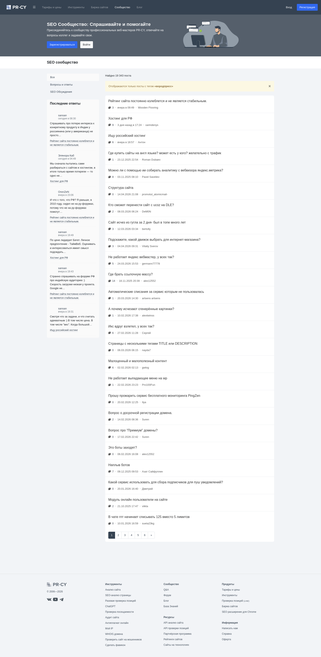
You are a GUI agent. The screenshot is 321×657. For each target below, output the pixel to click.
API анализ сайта (173, 622)
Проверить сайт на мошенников (123, 639)
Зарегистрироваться (62, 44)
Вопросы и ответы (61, 84)
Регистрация (307, 7)
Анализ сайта (113, 589)
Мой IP (109, 628)
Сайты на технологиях (176, 644)
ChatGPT (110, 606)
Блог (139, 7)
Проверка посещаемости (119, 611)
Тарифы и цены (51, 7)
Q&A (166, 589)
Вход (289, 7)
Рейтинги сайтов (173, 639)
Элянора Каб (66, 155)
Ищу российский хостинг (64, 330)
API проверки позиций (176, 628)
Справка (227, 633)
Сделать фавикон (115, 645)
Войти (86, 44)
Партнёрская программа (177, 633)
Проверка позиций (235, 600)
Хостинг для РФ (59, 181)
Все (52, 77)
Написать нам (230, 628)
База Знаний (171, 606)
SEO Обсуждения (61, 91)
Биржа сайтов (99, 7)
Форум (167, 595)
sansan (62, 115)
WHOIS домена (114, 634)
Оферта (226, 639)
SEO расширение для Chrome (239, 611)
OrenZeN (63, 191)
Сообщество (122, 7)
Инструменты (76, 7)
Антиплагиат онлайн (117, 623)
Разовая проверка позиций (120, 600)
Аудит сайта (112, 617)
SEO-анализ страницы (118, 595)
